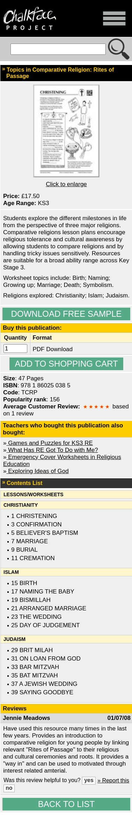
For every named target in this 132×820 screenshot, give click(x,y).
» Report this (113, 780)
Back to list (66, 804)
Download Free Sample (66, 314)
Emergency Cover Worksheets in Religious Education (62, 460)
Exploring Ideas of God (37, 471)
